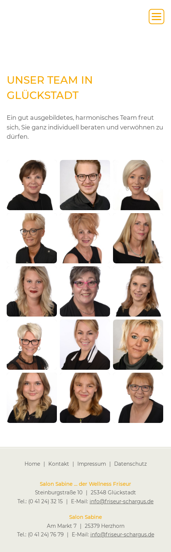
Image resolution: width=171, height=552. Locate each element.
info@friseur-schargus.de (122, 501)
